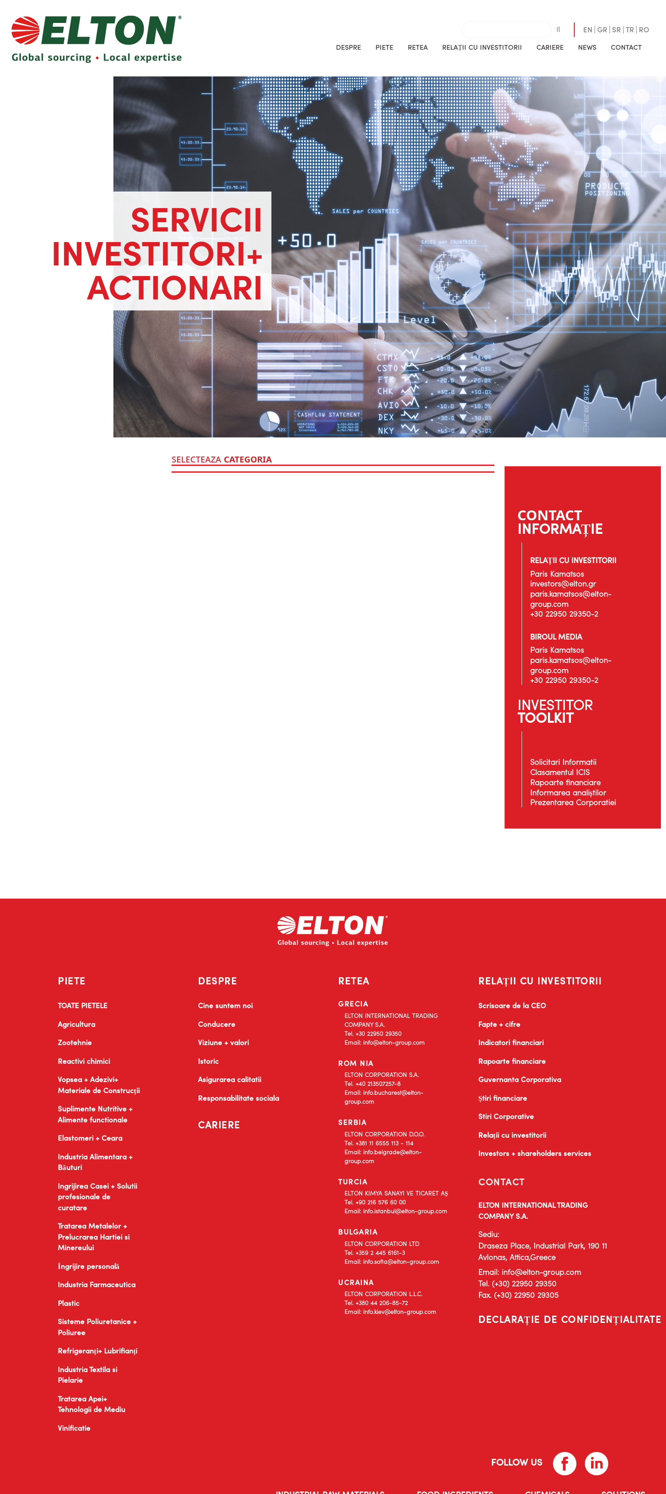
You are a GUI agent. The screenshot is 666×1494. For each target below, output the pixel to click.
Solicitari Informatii (562, 741)
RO (644, 29)
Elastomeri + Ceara (90, 1119)
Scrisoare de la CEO (512, 986)
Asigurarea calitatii (229, 1060)
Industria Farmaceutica (96, 1265)
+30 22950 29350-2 (563, 603)
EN (588, 29)
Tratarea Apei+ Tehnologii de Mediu (91, 1384)
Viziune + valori (223, 1023)
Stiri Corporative (506, 1097)
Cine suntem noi (225, 986)
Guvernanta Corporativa (519, 1060)
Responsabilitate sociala (238, 1079)
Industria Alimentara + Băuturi (95, 1142)
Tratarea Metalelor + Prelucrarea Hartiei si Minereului (94, 1218)
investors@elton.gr (562, 583)
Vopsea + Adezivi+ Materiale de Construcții (99, 1066)
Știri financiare (502, 1079)
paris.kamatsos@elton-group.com (589, 593)
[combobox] (507, 29)
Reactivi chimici (84, 1042)
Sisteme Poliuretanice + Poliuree (97, 1308)
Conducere (216, 1005)
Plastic (68, 1284)
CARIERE (550, 46)
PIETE (72, 960)
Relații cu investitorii (512, 1116)
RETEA (418, 46)
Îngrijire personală (88, 1247)
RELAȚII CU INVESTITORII (542, 960)
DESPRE (217, 960)
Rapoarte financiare (565, 761)
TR (630, 29)
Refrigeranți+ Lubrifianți (97, 1332)
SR (616, 29)
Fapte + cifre (499, 1005)
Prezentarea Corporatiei (572, 781)
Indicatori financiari (511, 1023)
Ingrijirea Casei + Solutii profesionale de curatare (97, 1177)
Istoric (208, 1042)
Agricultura (76, 1005)
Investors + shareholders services (534, 1134)
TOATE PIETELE (82, 986)
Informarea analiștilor (568, 770)
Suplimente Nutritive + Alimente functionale (95, 1095)
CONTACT (626, 46)
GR (602, 29)
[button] (348, 46)
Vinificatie (74, 1409)
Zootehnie (75, 1023)
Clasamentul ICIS (559, 751)
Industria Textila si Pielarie (87, 1355)
